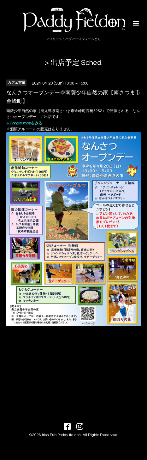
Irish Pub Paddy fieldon (61, 435)
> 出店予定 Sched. (74, 63)
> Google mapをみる (24, 123)
